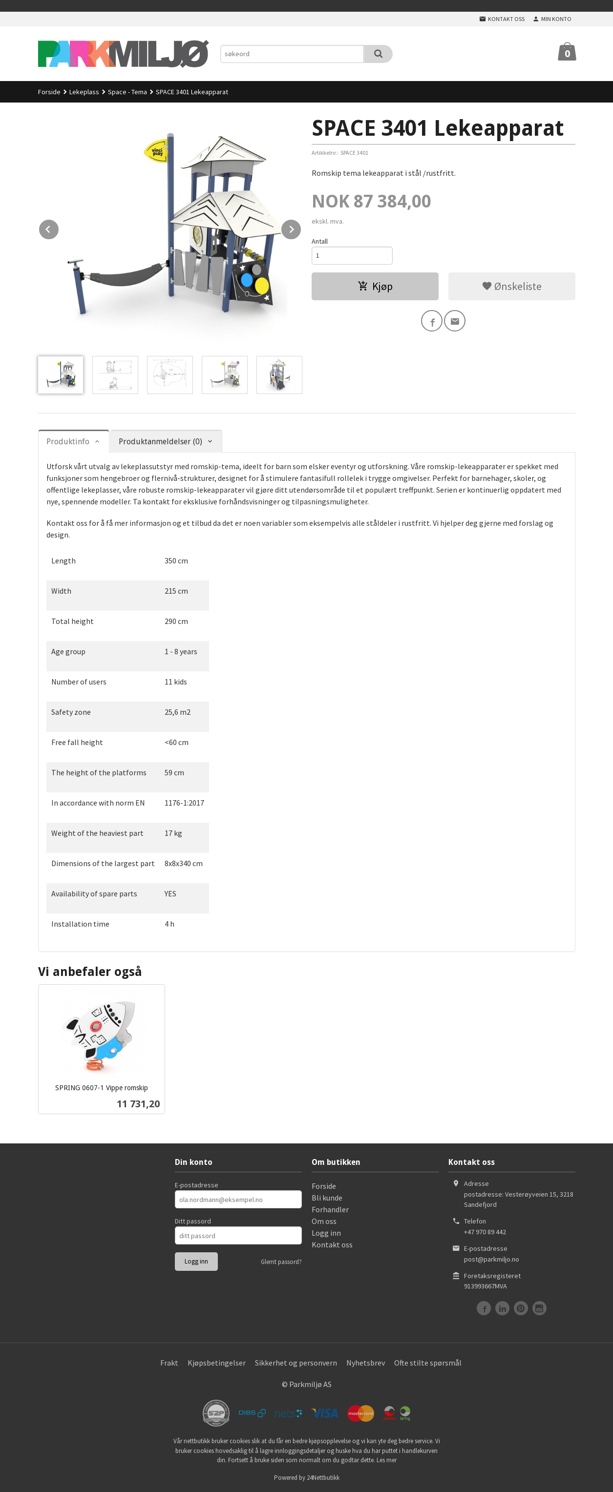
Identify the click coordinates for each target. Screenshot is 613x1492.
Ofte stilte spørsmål (428, 1363)
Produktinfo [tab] (67, 441)
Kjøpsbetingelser (217, 1363)
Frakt (169, 1363)
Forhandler (330, 1209)
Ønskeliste (512, 286)
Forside (49, 91)
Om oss (324, 1221)
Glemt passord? (281, 1262)
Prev (59, 227)
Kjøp (375, 286)
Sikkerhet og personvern (296, 1363)
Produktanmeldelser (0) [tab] (160, 441)
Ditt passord (193, 1221)
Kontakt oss (332, 1244)
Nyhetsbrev (365, 1363)
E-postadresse (196, 1185)
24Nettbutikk (323, 1477)
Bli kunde (327, 1197)
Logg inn (326, 1233)
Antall (320, 241)
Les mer (387, 1460)
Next (301, 227)
